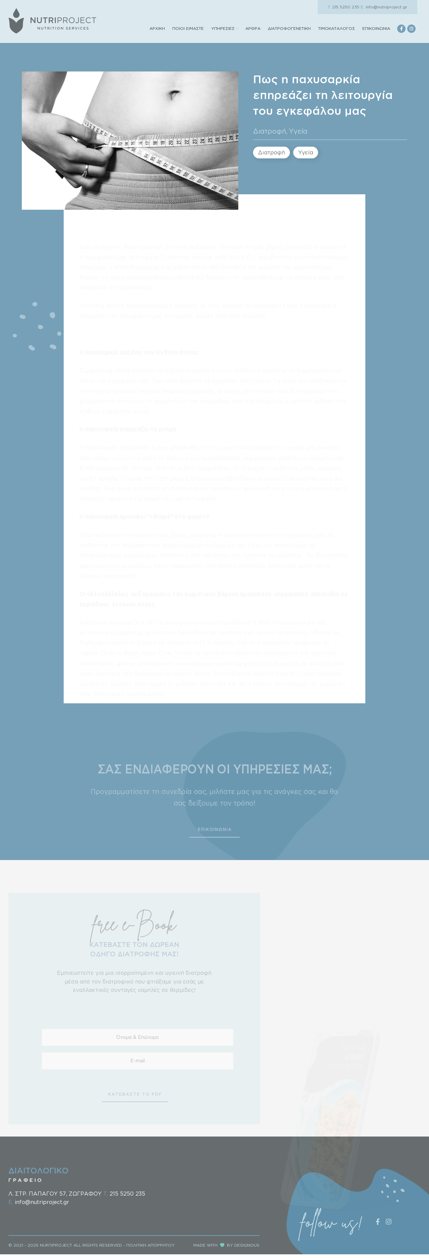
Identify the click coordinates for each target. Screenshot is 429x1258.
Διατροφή (269, 137)
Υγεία (298, 137)
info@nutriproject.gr (384, 7)
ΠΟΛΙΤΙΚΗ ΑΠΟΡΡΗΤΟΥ (150, 1249)
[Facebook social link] (401, 32)
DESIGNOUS (246, 1249)
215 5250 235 (343, 7)
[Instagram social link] (411, 32)
